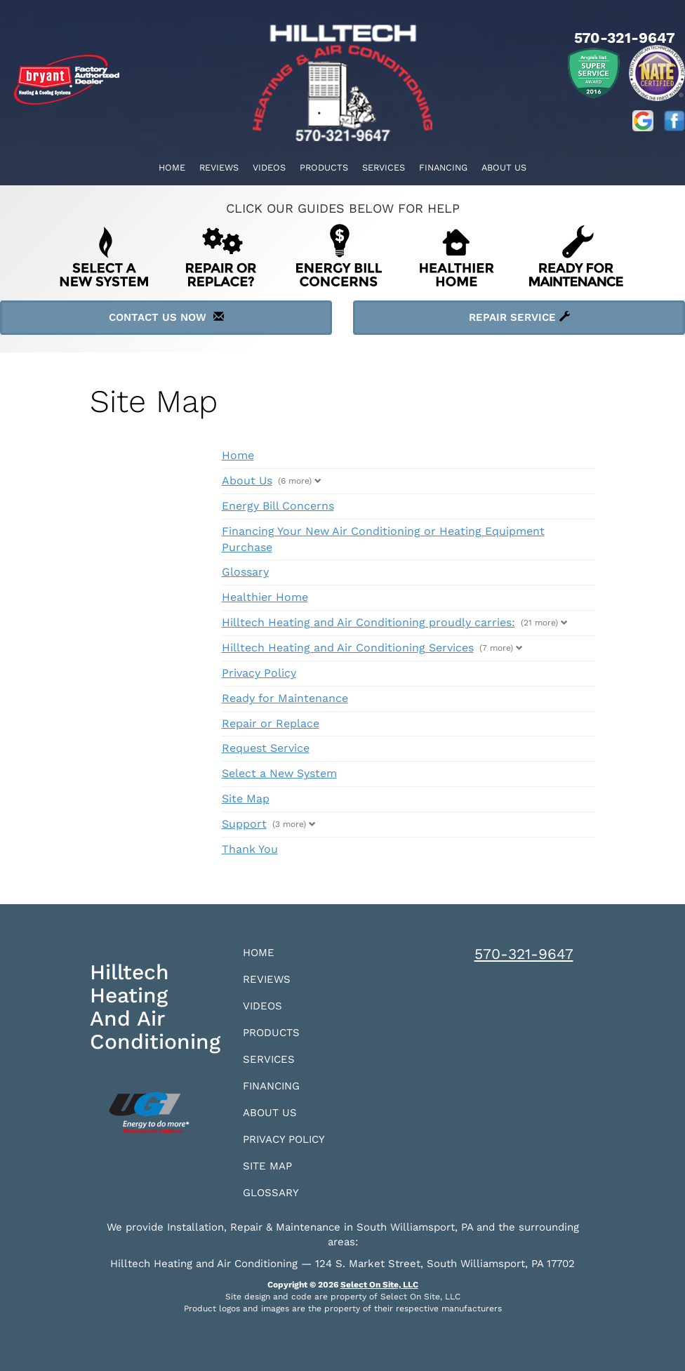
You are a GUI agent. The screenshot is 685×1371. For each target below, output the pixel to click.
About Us (503, 167)
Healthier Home (265, 597)
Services (383, 167)
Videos (269, 167)
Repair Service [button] (519, 317)
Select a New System (279, 773)
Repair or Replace (270, 723)
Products (324, 167)
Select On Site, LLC (379, 1285)
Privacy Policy (259, 673)
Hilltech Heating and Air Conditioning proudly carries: (368, 622)
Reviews (219, 167)
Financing (443, 167)
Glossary (245, 571)
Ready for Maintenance (285, 698)
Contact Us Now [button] (166, 317)
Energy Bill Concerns (278, 505)
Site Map (246, 798)
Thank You (250, 849)
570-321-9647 (523, 953)
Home (172, 167)
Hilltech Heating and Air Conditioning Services (348, 647)
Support (244, 823)
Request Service (266, 748)
